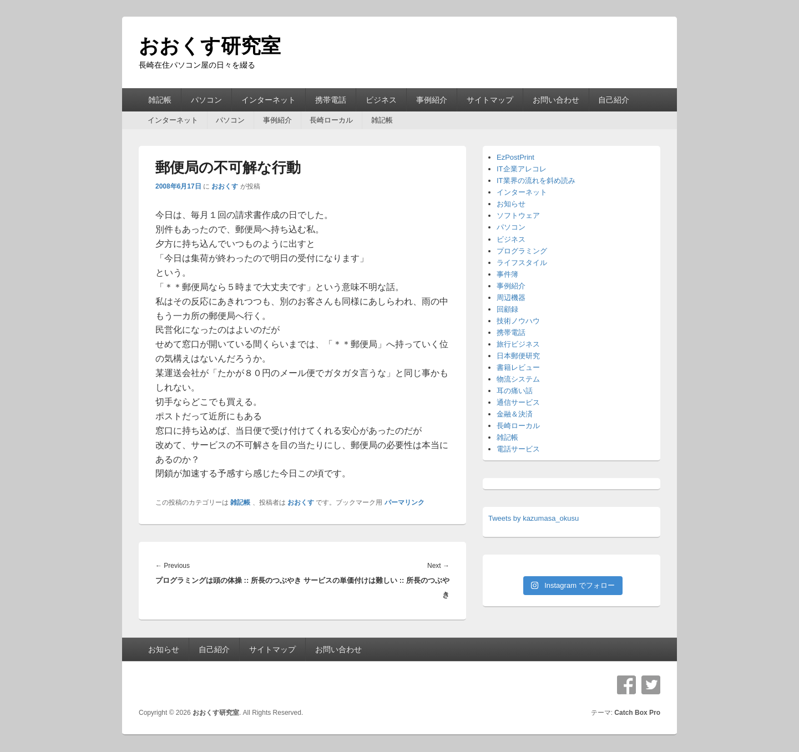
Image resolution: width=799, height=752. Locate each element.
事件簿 (507, 274)
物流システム (518, 379)
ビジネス (381, 99)
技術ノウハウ (518, 321)
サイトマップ (490, 99)
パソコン (206, 99)
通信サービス (518, 402)
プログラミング (522, 251)
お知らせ (511, 204)
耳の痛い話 (515, 391)
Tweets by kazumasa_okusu (533, 518)
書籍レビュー (518, 367)
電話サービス (518, 449)
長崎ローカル (331, 120)
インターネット (268, 99)
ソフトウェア (518, 215)
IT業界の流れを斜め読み (536, 180)
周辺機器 (511, 297)
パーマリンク (404, 502)
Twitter (650, 684)
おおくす (224, 186)
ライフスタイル (522, 262)
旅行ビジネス (518, 344)
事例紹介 (431, 99)
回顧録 (507, 309)
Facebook (626, 684)
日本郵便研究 (518, 356)
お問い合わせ (556, 99)
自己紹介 (613, 99)
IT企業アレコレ (522, 169)
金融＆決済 (515, 414)
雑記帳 (159, 99)
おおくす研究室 (210, 45)
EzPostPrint (515, 157)
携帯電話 (330, 99)
